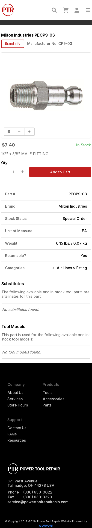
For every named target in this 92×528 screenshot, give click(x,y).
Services (15, 399)
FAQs (12, 434)
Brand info (12, 43)
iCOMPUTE (46, 525)
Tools (47, 393)
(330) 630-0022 (37, 492)
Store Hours (17, 405)
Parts (47, 405)
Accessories (53, 399)
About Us (15, 393)
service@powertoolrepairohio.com (37, 502)
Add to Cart (60, 172)
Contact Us (16, 428)
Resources (16, 440)
